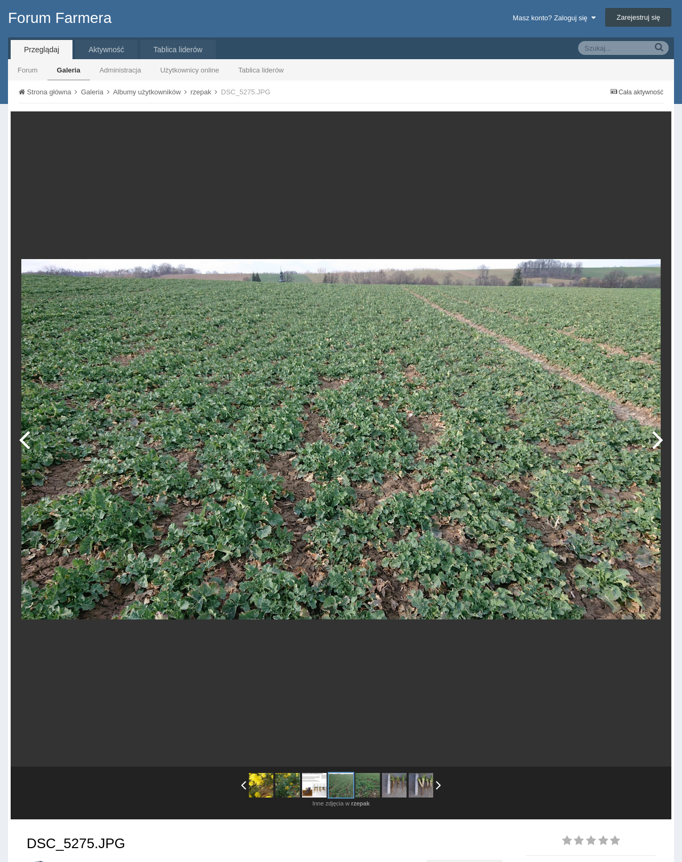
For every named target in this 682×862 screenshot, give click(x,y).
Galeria (68, 70)
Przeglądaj (41, 49)
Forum (28, 70)
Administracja (120, 70)
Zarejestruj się (638, 17)
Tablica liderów (260, 70)
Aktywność (106, 49)
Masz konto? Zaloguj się (554, 18)
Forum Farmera (59, 18)
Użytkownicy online (190, 70)
